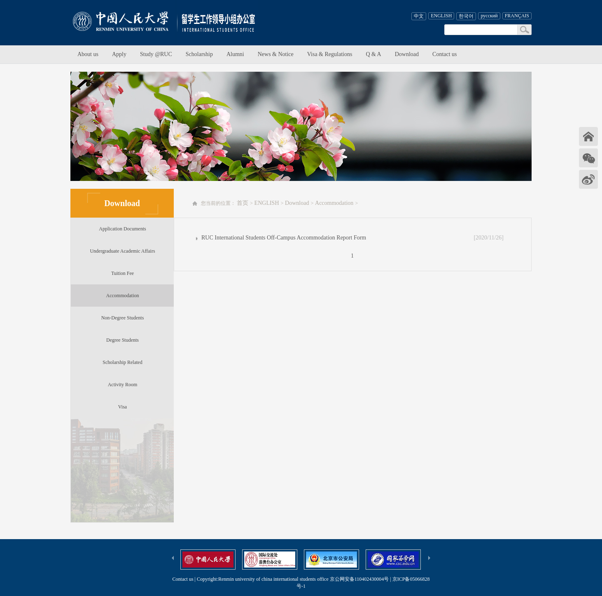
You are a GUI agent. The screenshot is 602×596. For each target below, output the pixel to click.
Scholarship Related (122, 362)
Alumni (235, 54)
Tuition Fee (122, 273)
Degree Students (122, 340)
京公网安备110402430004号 (359, 579)
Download (407, 54)
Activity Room (123, 384)
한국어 (466, 16)
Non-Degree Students (122, 318)
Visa (122, 407)
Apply (119, 54)
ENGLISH (441, 16)
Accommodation (122, 295)
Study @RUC (156, 54)
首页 (243, 203)
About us (87, 54)
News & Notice (276, 54)
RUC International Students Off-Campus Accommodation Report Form (283, 238)
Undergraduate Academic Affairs (122, 251)
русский (489, 16)
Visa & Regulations (329, 54)
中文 (419, 16)
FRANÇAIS (517, 16)
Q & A (373, 54)
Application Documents (122, 229)
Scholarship (199, 54)
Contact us (444, 54)
